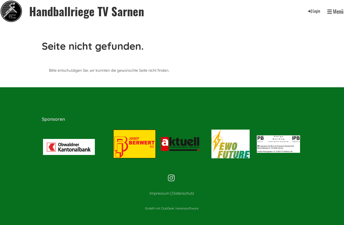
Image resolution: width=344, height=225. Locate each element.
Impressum (160, 193)
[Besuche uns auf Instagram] (171, 178)
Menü (335, 11)
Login (313, 11)
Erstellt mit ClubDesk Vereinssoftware (172, 208)
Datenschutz (183, 193)
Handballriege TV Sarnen (86, 11)
